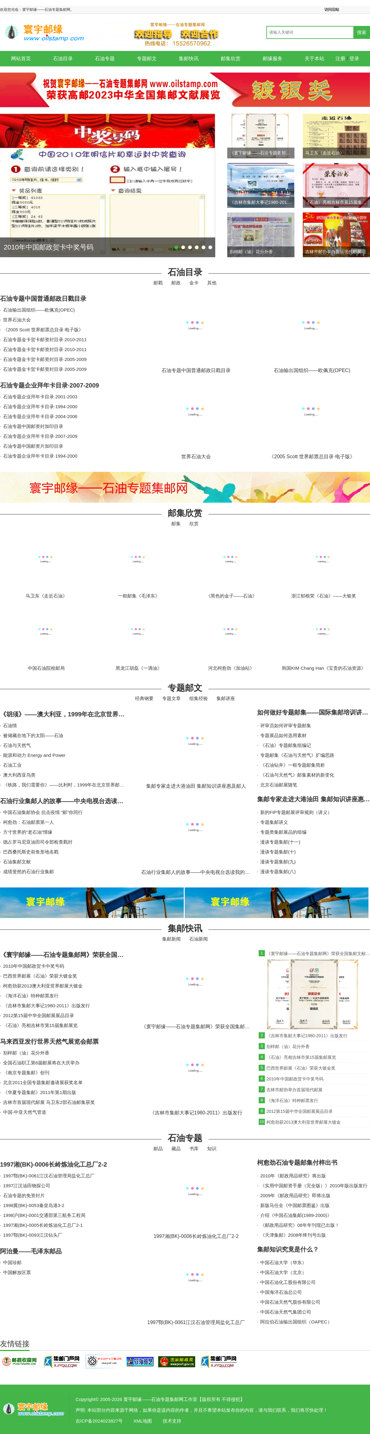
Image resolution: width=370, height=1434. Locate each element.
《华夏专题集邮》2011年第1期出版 (39, 1092)
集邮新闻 (171, 938)
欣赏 (194, 523)
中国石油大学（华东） (283, 1262)
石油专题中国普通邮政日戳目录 (43, 298)
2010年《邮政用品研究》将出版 (293, 1175)
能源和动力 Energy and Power (34, 755)
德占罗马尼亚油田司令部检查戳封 (37, 842)
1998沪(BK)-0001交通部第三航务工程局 (44, 1215)
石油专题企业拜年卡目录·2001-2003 (40, 396)
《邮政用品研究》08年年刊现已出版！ (299, 1225)
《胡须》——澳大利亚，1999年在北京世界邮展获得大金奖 (81, 714)
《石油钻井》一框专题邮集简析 (292, 765)
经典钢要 (144, 698)
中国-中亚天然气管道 (24, 1112)
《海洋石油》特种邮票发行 (31, 995)
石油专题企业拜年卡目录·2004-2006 (40, 416)
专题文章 (171, 698)
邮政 (176, 282)
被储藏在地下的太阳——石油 (33, 735)
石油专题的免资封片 (24, 1195)
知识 (211, 1148)
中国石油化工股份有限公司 (288, 1282)
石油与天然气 (17, 745)
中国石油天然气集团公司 (285, 1311)
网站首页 (21, 58)
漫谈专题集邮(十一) (280, 842)
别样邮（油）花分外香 (26, 1052)
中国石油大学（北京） (283, 1272)
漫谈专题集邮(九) (278, 861)
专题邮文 (147, 58)
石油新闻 (198, 938)
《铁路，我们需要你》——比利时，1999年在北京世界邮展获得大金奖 (75, 784)
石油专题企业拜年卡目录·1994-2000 (40, 406)
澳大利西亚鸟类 (19, 775)
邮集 (176, 523)
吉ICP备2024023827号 (99, 1421)
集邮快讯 (189, 58)
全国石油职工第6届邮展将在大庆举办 (41, 1062)
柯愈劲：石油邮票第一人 (28, 822)
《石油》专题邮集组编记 (285, 745)
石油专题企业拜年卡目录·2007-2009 (49, 385)
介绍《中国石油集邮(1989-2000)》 (296, 1215)
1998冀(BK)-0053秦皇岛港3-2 (33, 1205)
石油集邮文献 (17, 861)
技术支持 (172, 1421)
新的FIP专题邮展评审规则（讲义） (296, 812)
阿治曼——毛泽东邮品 (31, 1251)
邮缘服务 (272, 58)
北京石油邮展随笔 (278, 784)
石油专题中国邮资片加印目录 (33, 446)
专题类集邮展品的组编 (283, 832)
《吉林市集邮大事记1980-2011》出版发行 (46, 1005)
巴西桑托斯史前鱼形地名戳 (31, 851)
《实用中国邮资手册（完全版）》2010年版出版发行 (314, 1185)
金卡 (194, 282)
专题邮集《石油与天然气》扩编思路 (297, 755)
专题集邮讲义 (274, 822)
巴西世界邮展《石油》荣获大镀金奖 (40, 976)
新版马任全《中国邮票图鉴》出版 (295, 1205)
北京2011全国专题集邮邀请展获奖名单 (43, 1082)
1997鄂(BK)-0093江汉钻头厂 (32, 1235)
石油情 (10, 725)
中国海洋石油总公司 (281, 1292)
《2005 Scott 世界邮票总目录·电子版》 (43, 329)
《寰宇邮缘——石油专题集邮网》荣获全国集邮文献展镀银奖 (83, 954)
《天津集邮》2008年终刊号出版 (293, 1235)
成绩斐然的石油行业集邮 (28, 871)
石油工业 (12, 765)
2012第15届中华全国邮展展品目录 (38, 1015)
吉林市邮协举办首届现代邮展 (294, 1089)
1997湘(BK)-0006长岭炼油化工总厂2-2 (53, 1164)
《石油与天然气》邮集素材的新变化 (297, 775)
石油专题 (105, 58)
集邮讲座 (225, 698)
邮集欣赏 (230, 58)
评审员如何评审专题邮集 (285, 725)
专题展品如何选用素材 (283, 735)
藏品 (176, 1148)
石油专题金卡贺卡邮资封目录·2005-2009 (45, 359)
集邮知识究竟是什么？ (288, 1249)
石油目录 (63, 58)
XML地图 (143, 1421)
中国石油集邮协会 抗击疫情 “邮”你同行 (43, 812)
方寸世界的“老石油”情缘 (27, 832)
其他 (211, 282)
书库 (194, 1148)
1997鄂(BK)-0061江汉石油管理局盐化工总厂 (49, 1175)
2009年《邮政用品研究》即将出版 (295, 1195)
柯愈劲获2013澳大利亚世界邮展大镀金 (43, 985)
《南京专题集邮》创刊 (26, 1072)
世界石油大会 (17, 319)
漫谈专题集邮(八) (278, 871)
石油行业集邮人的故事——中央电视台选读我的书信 (71, 801)
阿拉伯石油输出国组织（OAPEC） (296, 1321)
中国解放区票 (17, 1272)
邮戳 (158, 282)
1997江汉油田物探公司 (26, 1185)
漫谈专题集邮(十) (278, 851)
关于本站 (314, 58)
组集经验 (198, 698)
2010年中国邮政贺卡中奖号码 (33, 966)
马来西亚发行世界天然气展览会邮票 (49, 1041)
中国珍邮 (12, 1262)
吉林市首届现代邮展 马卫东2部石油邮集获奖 (49, 1102)
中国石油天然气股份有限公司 (290, 1302)
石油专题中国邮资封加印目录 (33, 426)
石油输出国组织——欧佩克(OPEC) (39, 309)
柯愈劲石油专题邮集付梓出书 (297, 1162)
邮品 (158, 1148)
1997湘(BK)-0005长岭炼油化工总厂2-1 (43, 1225)
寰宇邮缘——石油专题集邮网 (34, 1409)
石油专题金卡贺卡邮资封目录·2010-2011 (45, 339)
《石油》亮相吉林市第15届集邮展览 (40, 1025)
